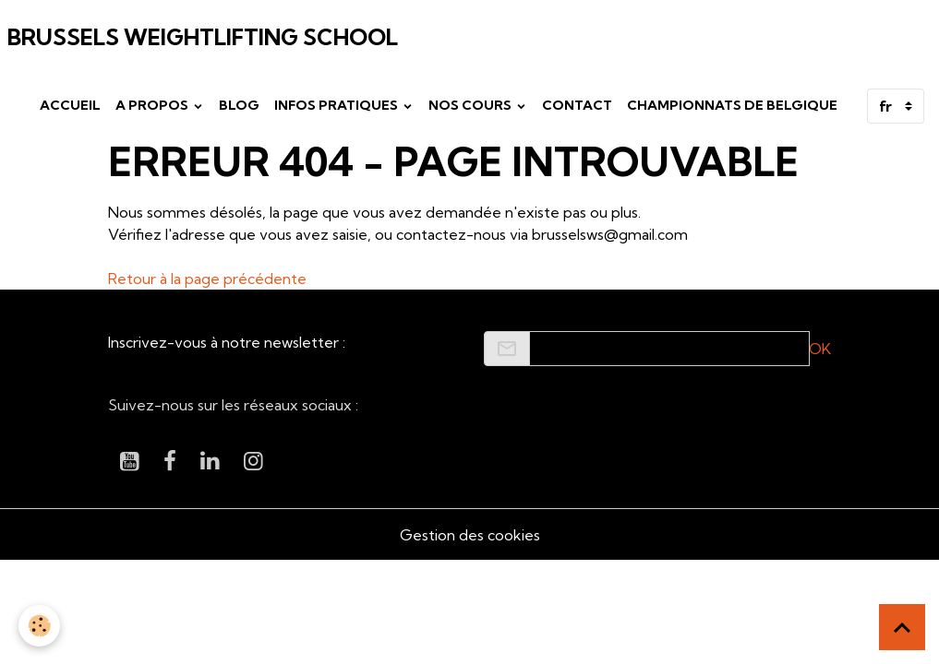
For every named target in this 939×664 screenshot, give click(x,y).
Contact (577, 105)
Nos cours (471, 105)
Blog (239, 105)
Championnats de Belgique (732, 105)
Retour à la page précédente (207, 278)
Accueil (70, 105)
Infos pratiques (337, 105)
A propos (153, 105)
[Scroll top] (902, 627)
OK (820, 348)
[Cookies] (39, 625)
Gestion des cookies (470, 535)
